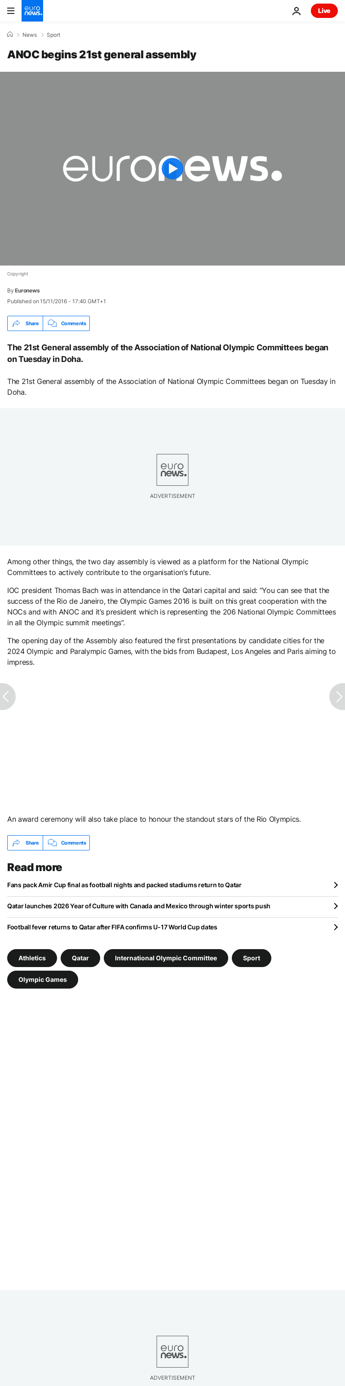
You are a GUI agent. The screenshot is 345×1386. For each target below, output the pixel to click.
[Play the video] (172, 169)
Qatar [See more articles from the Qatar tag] (80, 958)
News (29, 35)
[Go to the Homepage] (32, 11)
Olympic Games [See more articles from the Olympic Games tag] (42, 979)
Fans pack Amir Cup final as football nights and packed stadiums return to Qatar (124, 885)
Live (324, 10)
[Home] (10, 34)
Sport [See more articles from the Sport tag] (251, 958)
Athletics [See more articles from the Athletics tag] (32, 958)
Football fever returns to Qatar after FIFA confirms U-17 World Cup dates (112, 927)
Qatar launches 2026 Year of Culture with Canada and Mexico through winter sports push (138, 906)
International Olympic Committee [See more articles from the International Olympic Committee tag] (166, 958)
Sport (53, 35)
